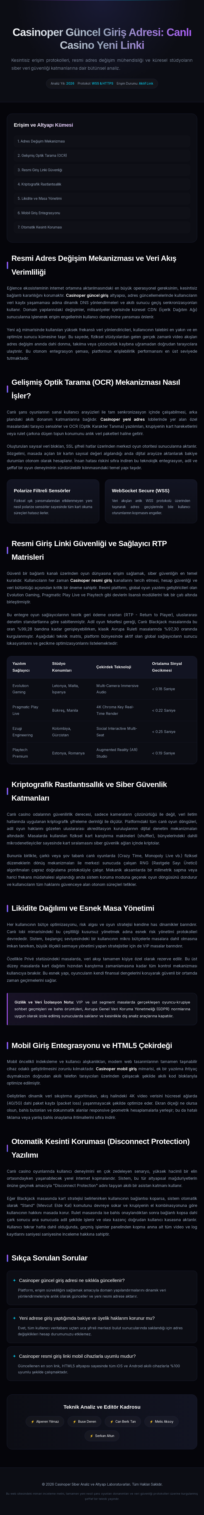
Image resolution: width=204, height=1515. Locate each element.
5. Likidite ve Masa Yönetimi (40, 198)
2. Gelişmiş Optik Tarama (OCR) (42, 155)
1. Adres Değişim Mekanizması (41, 141)
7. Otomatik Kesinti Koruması (40, 227)
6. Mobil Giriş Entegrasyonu (39, 213)
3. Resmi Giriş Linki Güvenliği (40, 170)
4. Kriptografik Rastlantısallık (39, 184)
